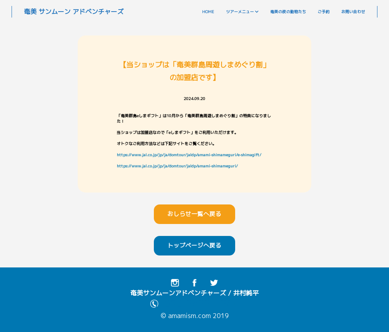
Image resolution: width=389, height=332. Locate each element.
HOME (208, 11)
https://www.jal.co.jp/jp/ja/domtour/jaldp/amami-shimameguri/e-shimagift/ (189, 154)
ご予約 (324, 11)
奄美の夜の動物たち (288, 11)
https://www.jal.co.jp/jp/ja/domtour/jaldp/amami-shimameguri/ (177, 166)
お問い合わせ (353, 11)
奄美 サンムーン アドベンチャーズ (74, 11)
